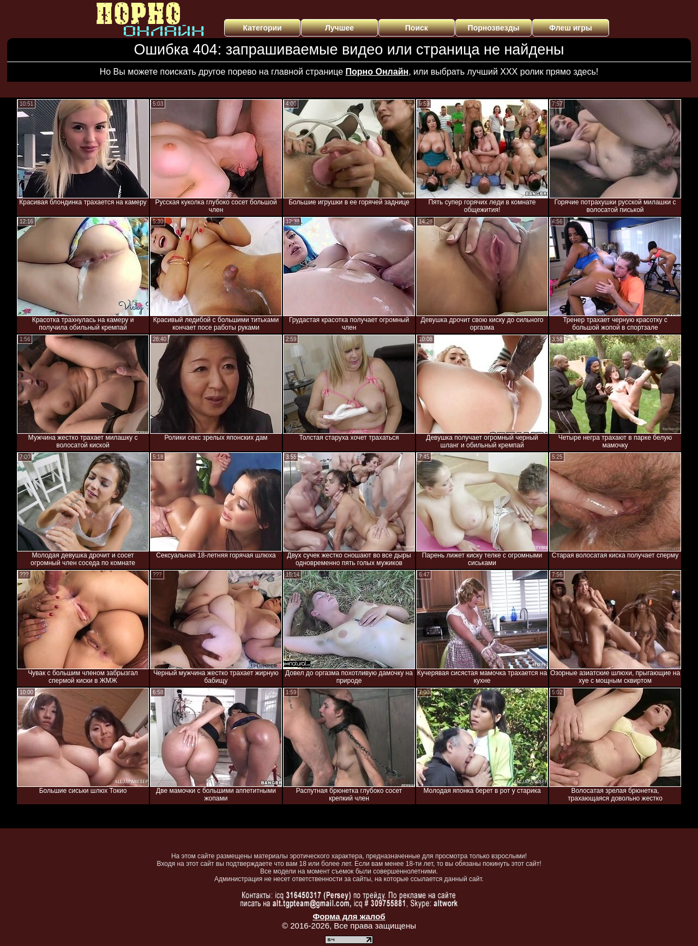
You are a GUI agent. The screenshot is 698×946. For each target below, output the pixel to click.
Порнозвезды (494, 27)
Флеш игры (570, 27)
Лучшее (339, 27)
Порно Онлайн (377, 71)
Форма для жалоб (348, 916)
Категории (262, 27)
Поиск (416, 27)
